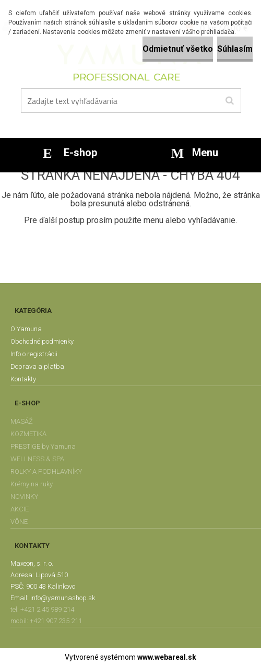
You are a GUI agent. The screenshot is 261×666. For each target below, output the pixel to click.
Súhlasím (235, 49)
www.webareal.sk (166, 657)
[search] (229, 101)
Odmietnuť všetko (178, 49)
